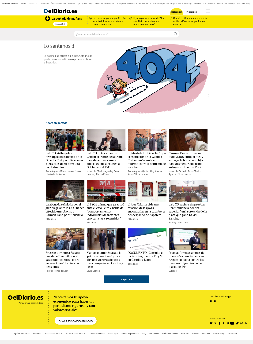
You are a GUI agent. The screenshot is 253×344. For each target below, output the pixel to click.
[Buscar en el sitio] (123, 34)
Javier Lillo (91, 171)
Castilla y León (121, 3)
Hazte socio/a (176, 12)
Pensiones (71, 3)
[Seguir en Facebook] (219, 323)
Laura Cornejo (93, 270)
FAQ (144, 333)
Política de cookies (170, 333)
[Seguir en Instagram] (227, 323)
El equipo (37, 333)
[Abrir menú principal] (208, 11)
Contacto (185, 333)
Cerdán (23, 3)
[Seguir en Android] (211, 301)
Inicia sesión (191, 12)
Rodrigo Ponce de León (57, 270)
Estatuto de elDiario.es (76, 333)
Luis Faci (173, 270)
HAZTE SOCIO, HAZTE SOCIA (76, 320)
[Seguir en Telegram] (223, 323)
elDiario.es (51, 219)
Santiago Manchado (178, 222)
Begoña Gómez (94, 3)
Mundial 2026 (222, 3)
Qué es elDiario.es (22, 333)
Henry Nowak (132, 3)
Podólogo (231, 3)
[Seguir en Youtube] (232, 323)
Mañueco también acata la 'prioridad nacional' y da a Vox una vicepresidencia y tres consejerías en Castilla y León (105, 259)
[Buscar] (175, 34)
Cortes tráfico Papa (185, 3)
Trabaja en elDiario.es (53, 333)
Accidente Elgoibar (107, 3)
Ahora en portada (56, 122)
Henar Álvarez (143, 3)
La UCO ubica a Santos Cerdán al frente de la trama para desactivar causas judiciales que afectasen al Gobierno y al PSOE (105, 160)
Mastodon (232, 333)
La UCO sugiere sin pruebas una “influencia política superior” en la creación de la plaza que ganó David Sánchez (188, 211)
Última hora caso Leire (58, 3)
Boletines (206, 333)
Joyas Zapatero (82, 3)
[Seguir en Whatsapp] (241, 323)
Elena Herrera (67, 171)
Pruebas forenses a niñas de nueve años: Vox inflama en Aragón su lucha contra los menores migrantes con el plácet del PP (186, 259)
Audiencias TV (199, 3)
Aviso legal (113, 333)
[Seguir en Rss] (246, 323)
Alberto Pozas (58, 174)
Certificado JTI (219, 333)
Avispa (248, 3)
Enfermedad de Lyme (157, 3)
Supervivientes (210, 3)
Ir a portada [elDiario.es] (126, 279)
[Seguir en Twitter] (215, 323)
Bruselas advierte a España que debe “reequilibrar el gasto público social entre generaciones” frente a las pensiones (63, 259)
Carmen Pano (44, 3)
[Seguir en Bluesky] (211, 323)
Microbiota (241, 3)
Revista (195, 333)
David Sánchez (33, 3)
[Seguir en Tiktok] (237, 323)
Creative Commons (97, 333)
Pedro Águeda (53, 171)
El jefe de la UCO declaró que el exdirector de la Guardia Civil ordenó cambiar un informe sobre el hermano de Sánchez (147, 160)
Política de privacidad (130, 333)
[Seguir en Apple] (215, 301)
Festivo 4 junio (171, 3)
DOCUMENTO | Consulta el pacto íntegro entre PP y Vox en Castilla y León (146, 256)
